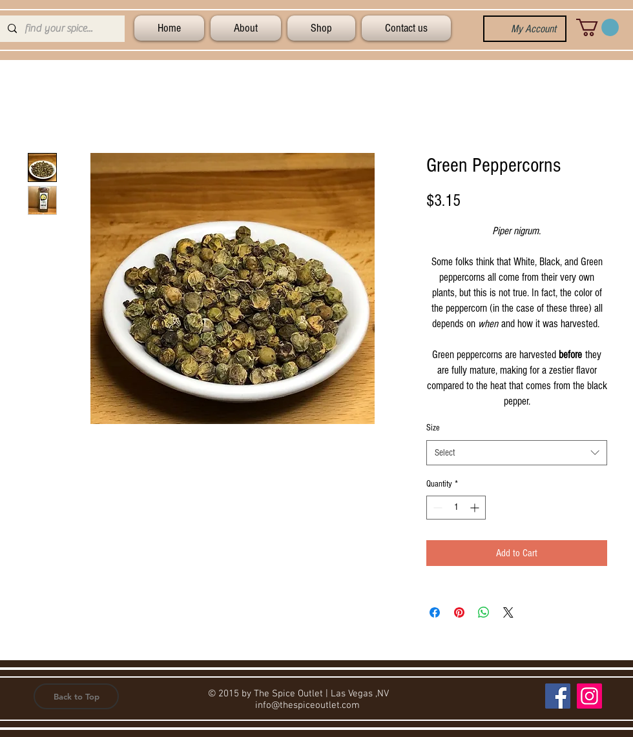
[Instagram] (589, 696)
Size (433, 428)
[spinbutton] (456, 507)
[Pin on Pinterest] (459, 612)
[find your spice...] (61, 28)
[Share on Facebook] (434, 612)
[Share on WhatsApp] (484, 612)
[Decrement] (436, 507)
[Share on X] (508, 612)
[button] (597, 27)
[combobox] (516, 452)
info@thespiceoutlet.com (307, 705)
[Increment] (476, 507)
